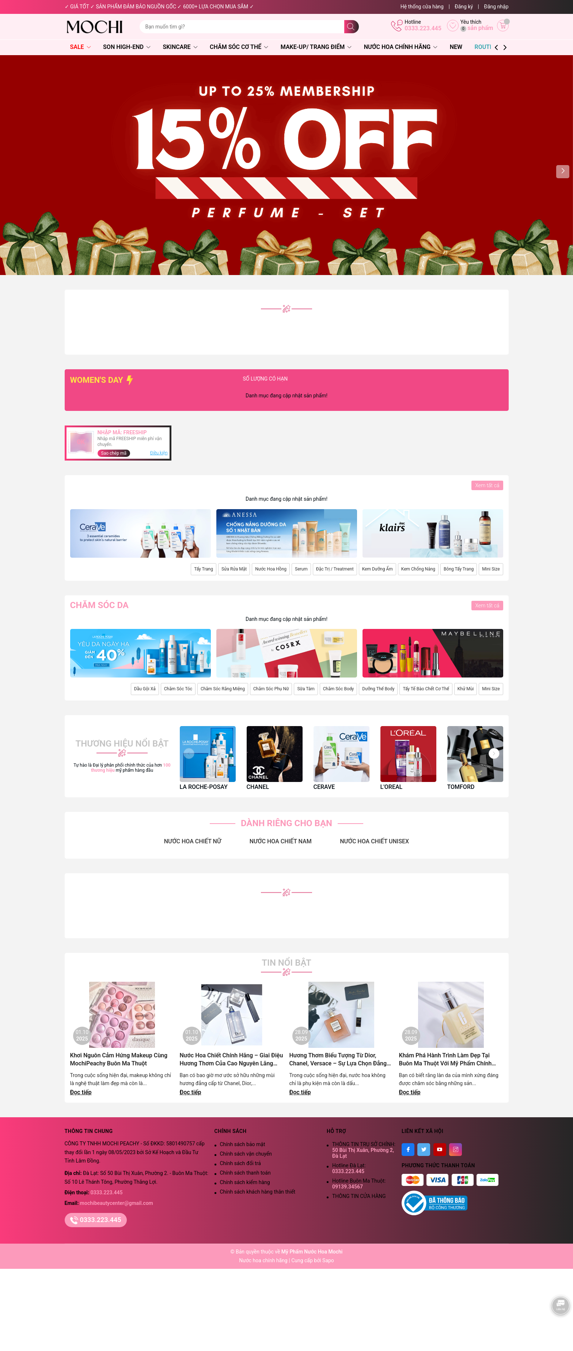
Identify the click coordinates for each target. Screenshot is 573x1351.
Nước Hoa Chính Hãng (401, 46)
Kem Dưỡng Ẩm (377, 569)
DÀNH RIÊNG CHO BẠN (286, 823)
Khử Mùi (466, 688)
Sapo (328, 1260)
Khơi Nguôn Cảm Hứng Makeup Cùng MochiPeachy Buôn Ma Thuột (119, 1059)
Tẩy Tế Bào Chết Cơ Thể (426, 688)
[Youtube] (439, 1149)
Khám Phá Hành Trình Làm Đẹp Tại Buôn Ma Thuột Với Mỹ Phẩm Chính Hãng (445, 1060)
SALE (80, 46)
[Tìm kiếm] (351, 26)
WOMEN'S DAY (102, 380)
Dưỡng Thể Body (378, 688)
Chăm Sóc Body (338, 688)
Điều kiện (159, 452)
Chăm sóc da (99, 605)
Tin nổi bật (286, 962)
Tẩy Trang (203, 569)
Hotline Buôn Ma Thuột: (359, 1184)
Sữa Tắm (305, 688)
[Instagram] (455, 1149)
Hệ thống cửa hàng (422, 6)
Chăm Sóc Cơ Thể (239, 46)
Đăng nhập (496, 6)
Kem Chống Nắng (418, 569)
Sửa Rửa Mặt (234, 569)
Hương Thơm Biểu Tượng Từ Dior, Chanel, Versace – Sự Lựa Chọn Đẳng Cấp (338, 1060)
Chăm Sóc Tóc (178, 688)
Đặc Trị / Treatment (335, 569)
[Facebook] (408, 1149)
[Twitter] (423, 1149)
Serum (301, 569)
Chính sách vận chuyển (246, 1154)
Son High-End (127, 46)
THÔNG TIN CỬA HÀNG (359, 1196)
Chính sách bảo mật (242, 1144)
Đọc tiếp (81, 1092)
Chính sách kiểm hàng (245, 1182)
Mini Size (491, 569)
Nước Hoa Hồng (270, 569)
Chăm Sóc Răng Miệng (223, 688)
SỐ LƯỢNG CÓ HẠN (305, 379)
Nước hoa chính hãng (264, 1260)
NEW (456, 46)
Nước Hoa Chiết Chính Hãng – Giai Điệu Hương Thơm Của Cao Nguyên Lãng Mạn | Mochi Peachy (231, 1060)
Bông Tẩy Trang (459, 569)
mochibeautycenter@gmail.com (116, 1203)
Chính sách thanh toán (245, 1173)
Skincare (180, 46)
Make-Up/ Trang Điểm (316, 46)
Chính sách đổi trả (240, 1163)
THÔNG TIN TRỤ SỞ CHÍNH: (363, 1150)
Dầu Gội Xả (145, 688)
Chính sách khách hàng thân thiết (258, 1192)
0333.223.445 (423, 28)
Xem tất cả (487, 485)
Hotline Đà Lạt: (349, 1168)
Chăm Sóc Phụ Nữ (271, 688)
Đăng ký (464, 6)
